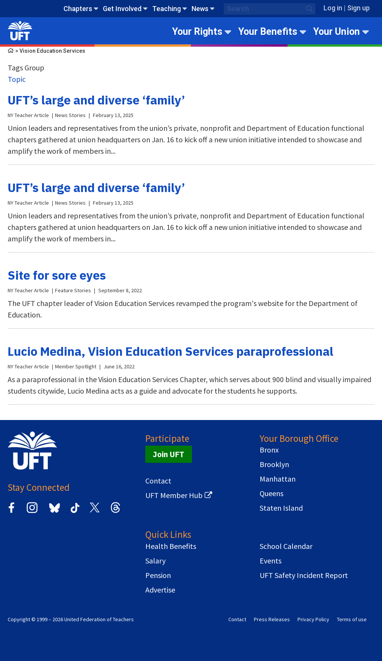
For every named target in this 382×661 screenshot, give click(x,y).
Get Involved (122, 9)
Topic (17, 79)
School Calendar (286, 546)
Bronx (269, 450)
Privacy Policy (313, 619)
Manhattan (278, 479)
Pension (158, 575)
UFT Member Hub (174, 495)
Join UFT (168, 454)
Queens (271, 493)
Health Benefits (170, 546)
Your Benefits (267, 31)
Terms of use (352, 619)
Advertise (160, 590)
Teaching (166, 9)
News (200, 9)
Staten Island (281, 508)
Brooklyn (274, 464)
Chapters (77, 9)
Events (270, 561)
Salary (155, 561)
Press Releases (272, 619)
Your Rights (197, 31)
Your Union (336, 31)
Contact (158, 481)
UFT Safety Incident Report (304, 575)
